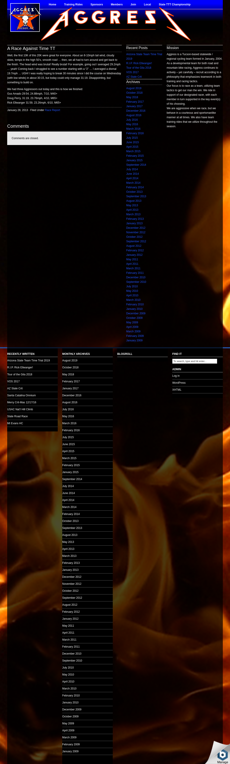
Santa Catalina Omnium (21, 395)
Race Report (52, 110)
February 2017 (135, 101)
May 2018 (132, 97)
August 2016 (133, 115)
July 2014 (132, 169)
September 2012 (136, 241)
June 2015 (132, 142)
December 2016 (135, 110)
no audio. (33, 231)
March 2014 (133, 182)
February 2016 (135, 133)
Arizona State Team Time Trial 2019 (28, 360)
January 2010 (134, 309)
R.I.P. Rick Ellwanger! (139, 63)
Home (52, 4)
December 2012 (135, 227)
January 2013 (134, 223)
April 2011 (132, 263)
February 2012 (135, 250)
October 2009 (134, 318)
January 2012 (134, 254)
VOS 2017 (132, 72)
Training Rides (73, 4)
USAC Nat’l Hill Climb (20, 409)
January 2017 (134, 106)
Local (147, 4)
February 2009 (135, 336)
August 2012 (133, 245)
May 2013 (132, 205)
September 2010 (136, 281)
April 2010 (132, 295)
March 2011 (133, 268)
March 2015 (133, 151)
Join (133, 4)
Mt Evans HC (15, 423)
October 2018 (134, 92)
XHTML (176, 389)
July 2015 (132, 137)
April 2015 (132, 146)
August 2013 (133, 200)
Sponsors (97, 4)
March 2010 (133, 300)
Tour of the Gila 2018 (138, 67)
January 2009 (134, 340)
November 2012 (135, 232)
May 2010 (132, 290)
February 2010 (135, 304)
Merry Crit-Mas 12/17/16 (21, 402)
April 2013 (132, 209)
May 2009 (132, 322)
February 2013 (135, 218)
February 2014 (135, 187)
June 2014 (132, 173)
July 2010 (132, 286)
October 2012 (134, 236)
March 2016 (133, 128)
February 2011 (135, 272)
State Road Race (17, 416)
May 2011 (132, 259)
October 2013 (134, 191)
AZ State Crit (134, 76)
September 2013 (136, 196)
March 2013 (133, 214)
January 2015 (134, 160)
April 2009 (132, 327)
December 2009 (135, 313)
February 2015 (135, 155)
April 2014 (132, 178)
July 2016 (132, 119)
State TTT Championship (174, 4)
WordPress (179, 382)
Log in (176, 375)
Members (117, 4)
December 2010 (135, 277)
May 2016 (132, 124)
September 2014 (136, 164)
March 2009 (133, 331)
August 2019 (133, 88)
